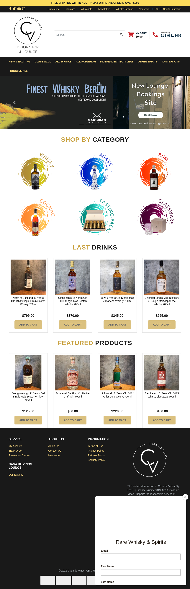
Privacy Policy (96, 450)
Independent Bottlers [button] (117, 61)
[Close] (185, 497)
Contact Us (54, 450)
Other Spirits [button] (148, 61)
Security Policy (96, 459)
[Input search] (86, 34)
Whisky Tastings (124, 9)
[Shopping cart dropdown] (137, 34)
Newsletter (104, 9)
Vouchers (144, 9)
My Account (15, 446)
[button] (14, 102)
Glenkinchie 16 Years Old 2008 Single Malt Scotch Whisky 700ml (72, 301)
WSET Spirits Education (168, 9)
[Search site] (121, 34)
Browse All (19, 70)
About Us (53, 446)
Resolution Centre (19, 455)
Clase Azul (43, 61)
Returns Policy (96, 455)
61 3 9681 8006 (171, 35)
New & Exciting (19, 61)
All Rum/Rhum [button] (86, 61)
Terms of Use (95, 446)
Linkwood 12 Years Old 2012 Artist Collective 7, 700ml (117, 395)
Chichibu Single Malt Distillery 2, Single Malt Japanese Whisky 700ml (162, 301)
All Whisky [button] (63, 61)
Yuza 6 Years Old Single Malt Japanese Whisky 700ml (117, 299)
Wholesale (86, 9)
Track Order (15, 450)
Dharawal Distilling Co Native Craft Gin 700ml (73, 395)
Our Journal (54, 9)
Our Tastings (16, 474)
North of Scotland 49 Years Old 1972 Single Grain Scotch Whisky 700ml (28, 301)
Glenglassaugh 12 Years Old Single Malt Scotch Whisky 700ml (28, 396)
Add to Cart (28, 324)
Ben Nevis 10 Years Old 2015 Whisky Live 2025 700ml (162, 395)
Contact (70, 9)
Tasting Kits (171, 61)
